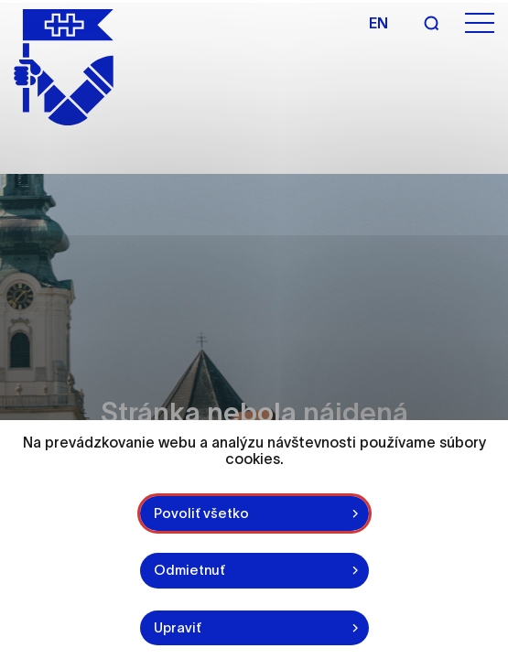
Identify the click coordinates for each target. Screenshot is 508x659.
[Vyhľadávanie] (431, 23)
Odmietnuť (189, 570)
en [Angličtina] (378, 23)
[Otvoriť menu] (479, 23)
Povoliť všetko (201, 513)
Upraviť (177, 627)
